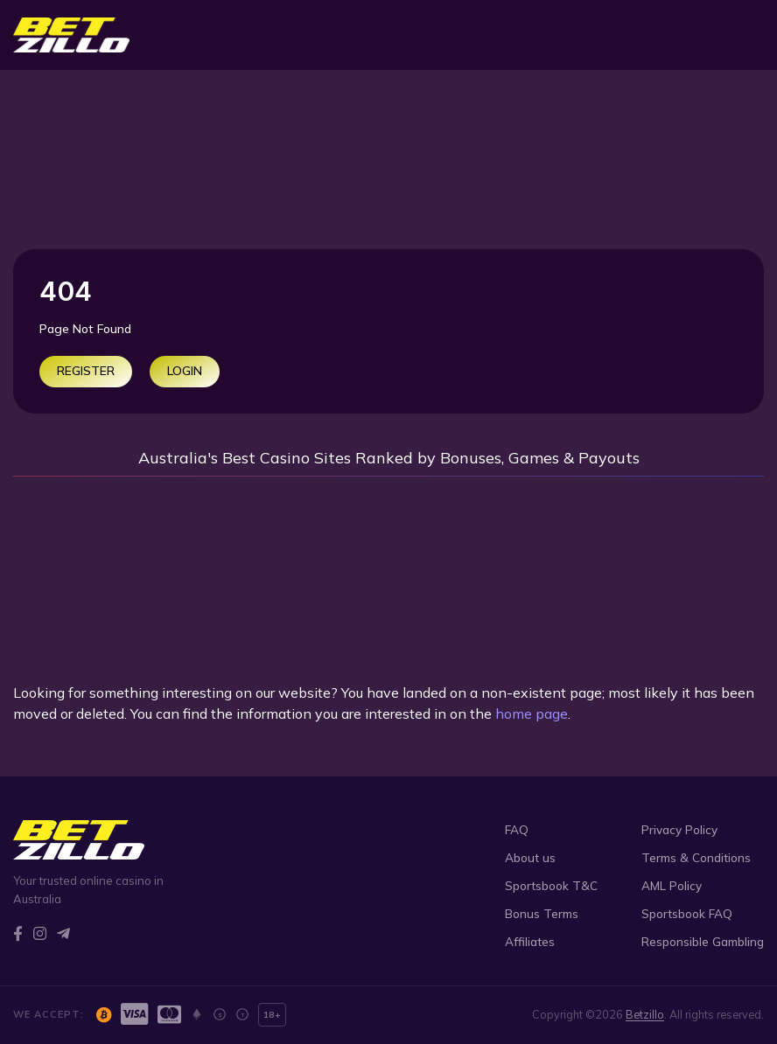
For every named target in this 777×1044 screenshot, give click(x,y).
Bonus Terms (541, 913)
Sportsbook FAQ (686, 913)
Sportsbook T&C (551, 885)
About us (530, 857)
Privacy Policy (679, 829)
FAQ (516, 829)
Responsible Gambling (702, 941)
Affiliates (530, 941)
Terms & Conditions (696, 857)
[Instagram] (39, 933)
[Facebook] (18, 933)
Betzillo (645, 1014)
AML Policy (671, 885)
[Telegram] (63, 933)
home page (531, 713)
